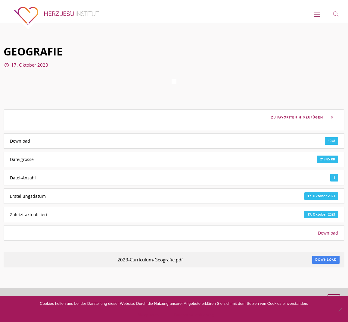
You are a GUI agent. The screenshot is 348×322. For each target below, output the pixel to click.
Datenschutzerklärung (194, 314)
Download (328, 233)
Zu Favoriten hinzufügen (295, 117)
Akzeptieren (148, 314)
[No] (339, 309)
